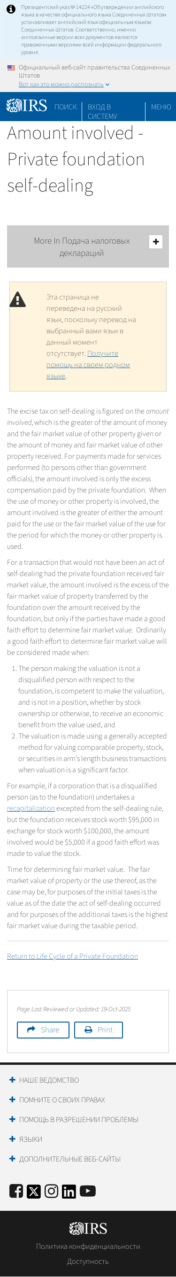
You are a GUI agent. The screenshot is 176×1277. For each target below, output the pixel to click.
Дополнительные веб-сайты (70, 1159)
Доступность (88, 1261)
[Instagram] (51, 1191)
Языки (30, 1139)
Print (105, 1030)
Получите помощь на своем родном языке (88, 364)
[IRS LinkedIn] (69, 1194)
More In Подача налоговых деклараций (98, 247)
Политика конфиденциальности (88, 1246)
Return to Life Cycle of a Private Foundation (72, 956)
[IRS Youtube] (88, 1191)
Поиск (65, 107)
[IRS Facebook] (16, 1191)
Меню (161, 107)
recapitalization (31, 808)
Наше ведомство (49, 1080)
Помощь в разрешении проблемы (78, 1120)
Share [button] (50, 1030)
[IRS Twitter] (34, 1194)
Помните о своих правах (62, 1100)
